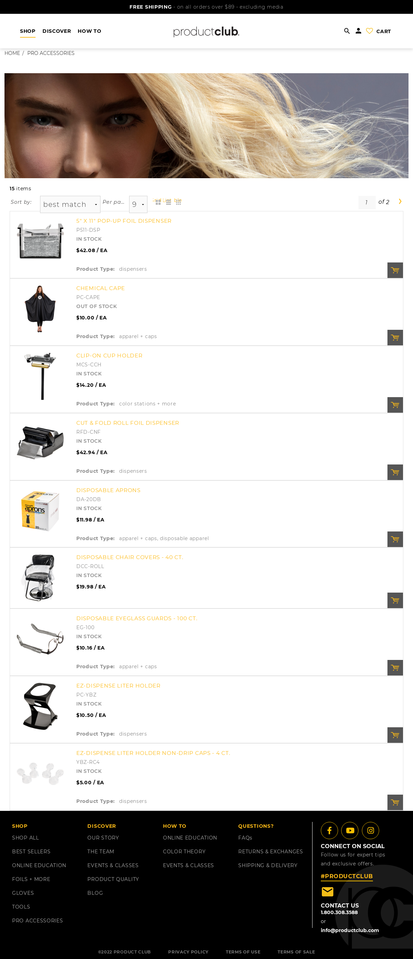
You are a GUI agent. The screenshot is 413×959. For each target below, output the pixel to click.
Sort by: (21, 202)
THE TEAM (100, 851)
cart (383, 31)
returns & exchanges (270, 851)
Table (177, 200)
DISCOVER (56, 31)
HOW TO (89, 31)
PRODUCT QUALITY (113, 879)
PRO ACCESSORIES (37, 921)
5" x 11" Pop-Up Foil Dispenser (124, 221)
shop (28, 31)
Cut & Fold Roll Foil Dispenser (127, 423)
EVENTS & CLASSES (112, 865)
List (167, 200)
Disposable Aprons (108, 490)
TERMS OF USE (243, 952)
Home (12, 53)
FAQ (245, 838)
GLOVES (23, 893)
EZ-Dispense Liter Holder (118, 685)
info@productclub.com (350, 930)
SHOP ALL (25, 838)
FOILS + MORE (31, 879)
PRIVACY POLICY (188, 952)
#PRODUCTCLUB (347, 876)
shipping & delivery (267, 865)
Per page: (114, 202)
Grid (157, 200)
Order (395, 270)
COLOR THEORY (184, 851)
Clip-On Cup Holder (109, 355)
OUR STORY (103, 838)
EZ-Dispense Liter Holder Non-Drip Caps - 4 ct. (153, 753)
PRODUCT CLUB (132, 952)
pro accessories (51, 53)
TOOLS (21, 907)
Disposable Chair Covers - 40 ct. (129, 557)
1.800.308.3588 (339, 912)
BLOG (95, 893)
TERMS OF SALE (296, 952)
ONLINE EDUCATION (39, 865)
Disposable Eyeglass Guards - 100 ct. (136, 618)
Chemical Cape (100, 288)
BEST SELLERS (31, 851)
